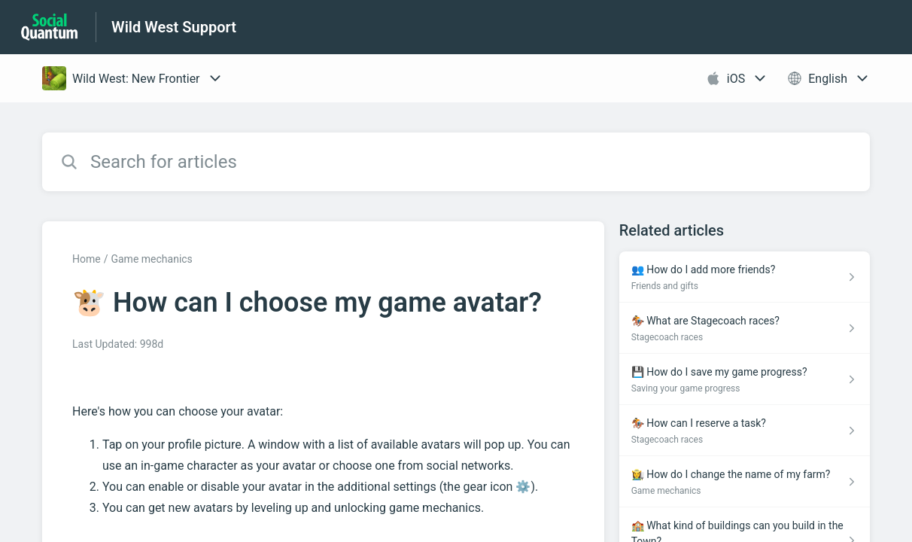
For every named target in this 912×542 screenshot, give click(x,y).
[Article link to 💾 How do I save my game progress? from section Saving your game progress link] (744, 379)
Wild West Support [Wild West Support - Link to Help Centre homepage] (173, 27)
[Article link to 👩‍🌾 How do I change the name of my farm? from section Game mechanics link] (744, 481)
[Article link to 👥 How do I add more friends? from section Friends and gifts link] (744, 277)
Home (86, 259)
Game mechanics (151, 259)
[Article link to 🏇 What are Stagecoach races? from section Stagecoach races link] (744, 328)
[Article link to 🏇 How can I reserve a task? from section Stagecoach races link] (744, 430)
